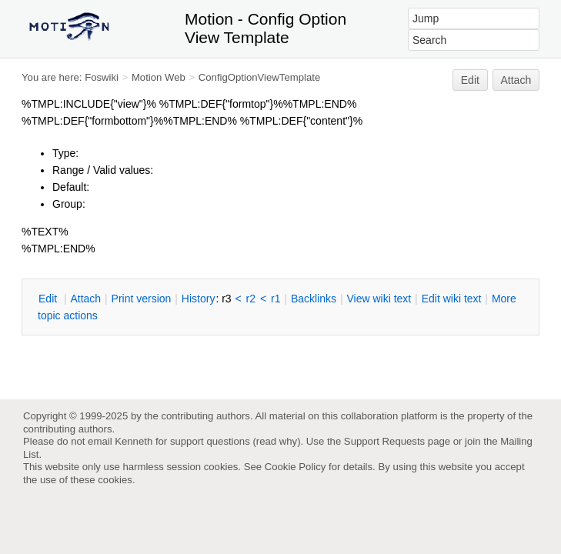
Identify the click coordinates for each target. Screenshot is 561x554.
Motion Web (158, 77)
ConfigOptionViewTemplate (259, 77)
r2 (250, 298)
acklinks (313, 298)
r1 (275, 298)
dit (49, 298)
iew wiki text (378, 298)
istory (198, 298)
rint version (142, 298)
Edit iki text (452, 298)
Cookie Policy (295, 466)
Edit (470, 80)
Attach (516, 80)
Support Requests (384, 441)
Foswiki (102, 77)
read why (276, 441)
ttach (85, 298)
